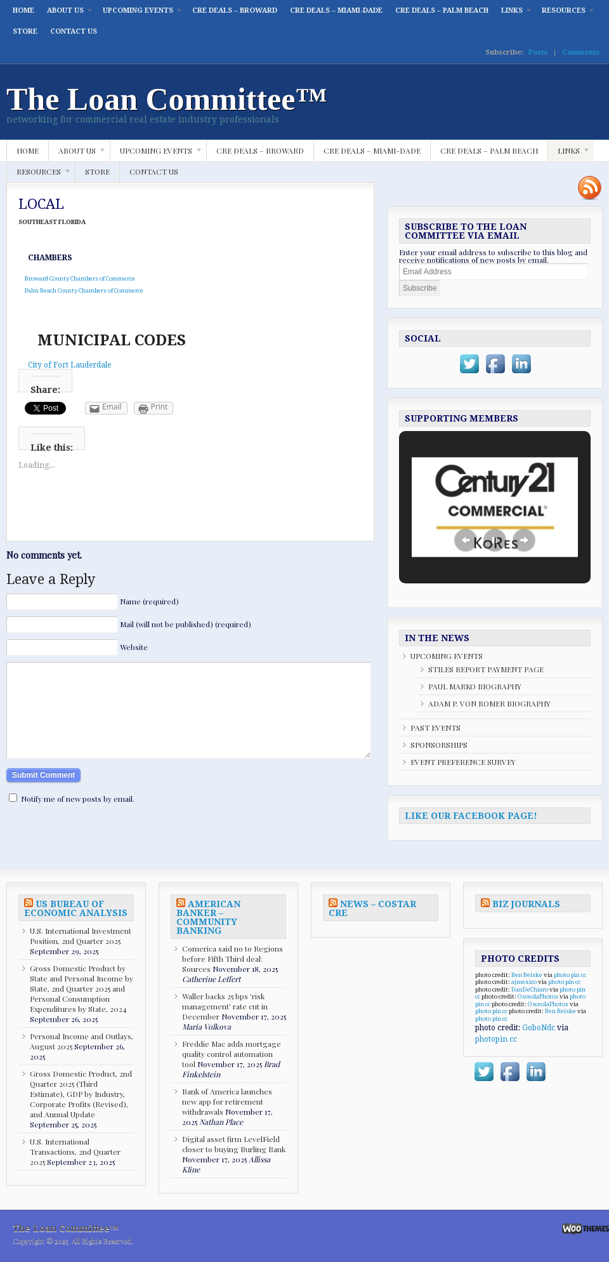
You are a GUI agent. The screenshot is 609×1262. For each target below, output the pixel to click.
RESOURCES (565, 13)
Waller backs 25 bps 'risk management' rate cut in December (225, 1006)
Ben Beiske (526, 974)
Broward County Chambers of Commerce (76, 278)
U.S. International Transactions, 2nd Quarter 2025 (75, 1151)
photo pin (567, 974)
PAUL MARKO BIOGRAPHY (474, 686)
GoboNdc (538, 1027)
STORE (25, 31)
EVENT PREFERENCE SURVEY (463, 762)
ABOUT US (67, 13)
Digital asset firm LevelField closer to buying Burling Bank (233, 1144)
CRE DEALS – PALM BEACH (441, 10)
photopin (491, 1039)
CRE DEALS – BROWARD (234, 10)
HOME (23, 10)
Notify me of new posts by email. (77, 818)
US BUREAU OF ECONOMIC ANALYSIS (76, 908)
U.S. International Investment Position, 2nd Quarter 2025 (80, 936)
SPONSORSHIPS (439, 745)
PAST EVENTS (435, 727)
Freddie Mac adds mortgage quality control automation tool (231, 1054)
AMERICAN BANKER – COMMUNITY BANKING (208, 917)
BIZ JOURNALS (526, 904)
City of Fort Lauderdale (69, 365)
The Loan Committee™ (166, 99)
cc (583, 974)
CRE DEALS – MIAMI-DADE (336, 10)
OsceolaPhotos (538, 996)
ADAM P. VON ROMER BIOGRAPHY (489, 703)
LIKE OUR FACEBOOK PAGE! (471, 816)
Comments (580, 52)
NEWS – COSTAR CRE (372, 908)
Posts (537, 52)
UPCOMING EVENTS (139, 13)
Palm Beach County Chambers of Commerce (80, 290)
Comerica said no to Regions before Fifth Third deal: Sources (232, 958)
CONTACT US (73, 31)
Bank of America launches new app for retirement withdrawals (227, 1101)
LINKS (514, 13)
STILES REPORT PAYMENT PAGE (486, 669)
